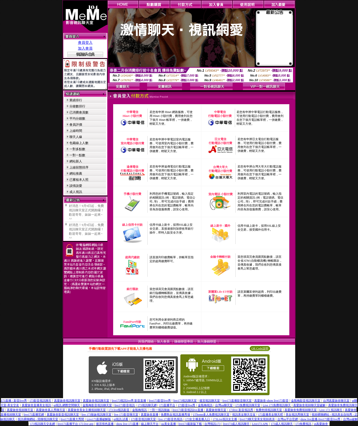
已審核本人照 (78, 179)
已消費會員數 (78, 112)
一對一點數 (77, 155)
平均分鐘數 (77, 118)
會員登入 (85, 43)
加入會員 (85, 48)
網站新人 (75, 161)
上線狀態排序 (78, 167)
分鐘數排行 (77, 106)
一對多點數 (77, 149)
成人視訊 (75, 192)
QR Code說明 (259, 348)
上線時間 (75, 131)
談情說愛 (75, 186)
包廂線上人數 (78, 143)
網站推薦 (75, 173)
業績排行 (75, 100)
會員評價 (75, 124)
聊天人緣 (75, 137)
